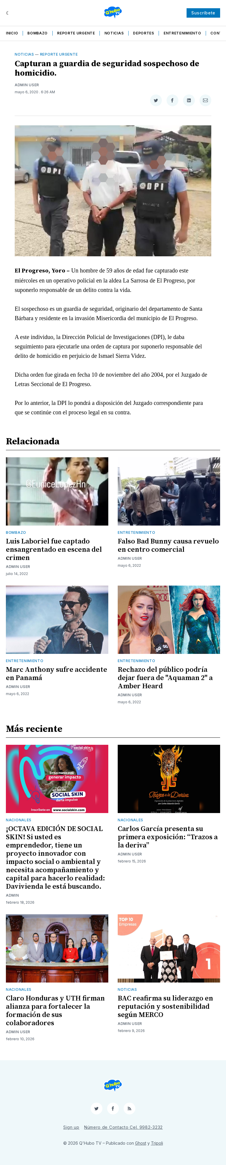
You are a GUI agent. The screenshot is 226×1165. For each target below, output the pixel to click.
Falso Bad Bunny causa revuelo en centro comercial (168, 545)
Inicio (12, 33)
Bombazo (37, 33)
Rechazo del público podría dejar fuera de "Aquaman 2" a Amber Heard (165, 678)
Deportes (143, 33)
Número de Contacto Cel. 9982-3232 (123, 1127)
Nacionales (18, 820)
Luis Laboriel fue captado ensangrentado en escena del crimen (54, 549)
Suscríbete (203, 12)
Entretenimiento (182, 33)
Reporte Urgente (76, 33)
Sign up (71, 1127)
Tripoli (157, 1143)
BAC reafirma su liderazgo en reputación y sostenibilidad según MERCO (165, 1006)
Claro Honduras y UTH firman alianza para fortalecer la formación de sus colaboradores (55, 1011)
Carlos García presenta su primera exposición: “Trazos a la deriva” (168, 837)
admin (12, 895)
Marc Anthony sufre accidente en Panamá (56, 673)
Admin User (27, 85)
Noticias (114, 33)
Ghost (140, 1143)
